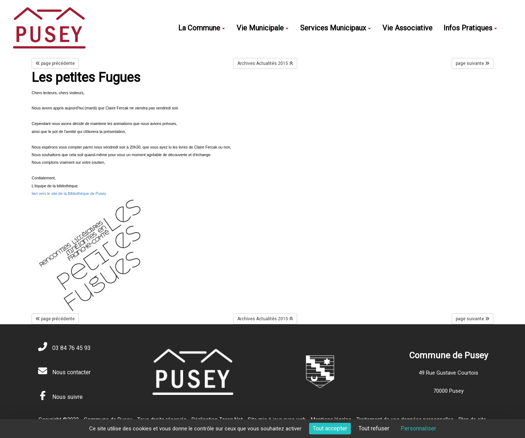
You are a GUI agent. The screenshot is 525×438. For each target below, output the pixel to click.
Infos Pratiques (470, 28)
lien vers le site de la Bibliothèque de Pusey (69, 193)
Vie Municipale (262, 28)
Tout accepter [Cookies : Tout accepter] (330, 428)
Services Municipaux (335, 28)
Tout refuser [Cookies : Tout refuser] (373, 428)
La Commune (201, 28)
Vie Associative (407, 28)
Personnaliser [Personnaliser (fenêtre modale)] (418, 428)
